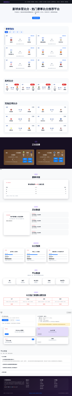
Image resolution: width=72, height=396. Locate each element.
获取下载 (6, 334)
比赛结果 (40, 1)
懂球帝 (55, 382)
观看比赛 (55, 158)
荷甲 (14, 32)
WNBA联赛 (42, 385)
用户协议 (33, 393)
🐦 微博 (12, 387)
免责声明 (37, 393)
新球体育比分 (7, 2)
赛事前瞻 (66, 1)
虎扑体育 (55, 383)
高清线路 (61, 158)
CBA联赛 (41, 383)
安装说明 (18, 320)
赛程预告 (32, 1)
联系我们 (40, 393)
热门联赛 (44, 1)
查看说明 (69, 312)
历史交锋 (48, 1)
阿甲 (17, 32)
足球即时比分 (53, 1)
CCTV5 (25, 161)
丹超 (21, 32)
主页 (25, 1)
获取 (33, 339)
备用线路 (30, 161)
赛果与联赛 (4, 372)
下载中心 (58, 1)
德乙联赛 (41, 386)
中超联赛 (55, 385)
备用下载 (11, 320)
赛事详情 (62, 1)
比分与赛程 (4, 356)
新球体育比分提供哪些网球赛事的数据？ (10, 364)
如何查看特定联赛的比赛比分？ (8, 359)
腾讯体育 (55, 386)
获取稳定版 (5, 320)
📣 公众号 (16, 387)
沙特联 (41, 382)
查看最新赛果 (36, 18)
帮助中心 (36, 1)
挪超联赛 (41, 388)
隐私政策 (30, 393)
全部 (6, 32)
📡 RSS (9, 387)
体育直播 (28, 1)
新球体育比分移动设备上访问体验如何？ (10, 367)
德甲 (10, 32)
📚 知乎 (6, 387)
